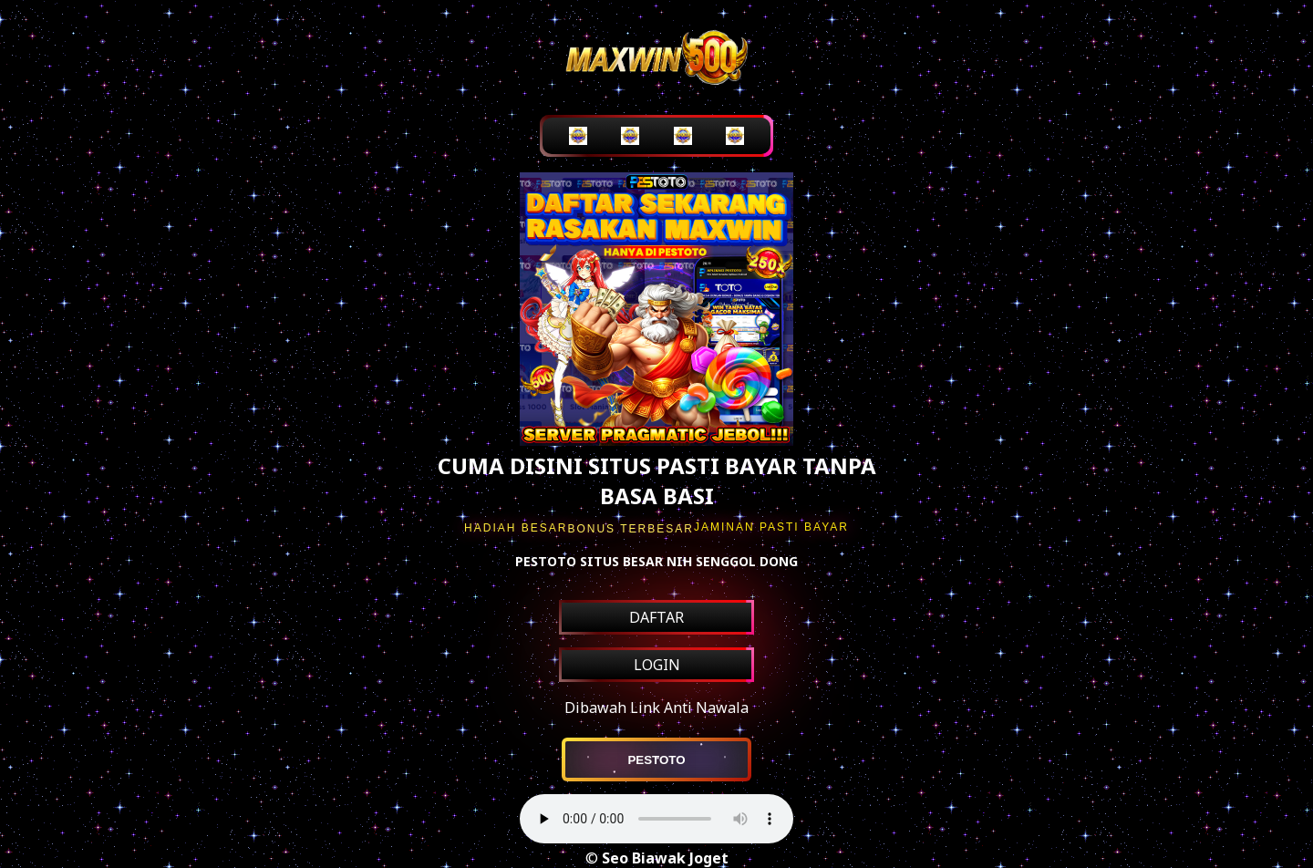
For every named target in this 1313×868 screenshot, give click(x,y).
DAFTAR (656, 617)
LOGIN (657, 665)
